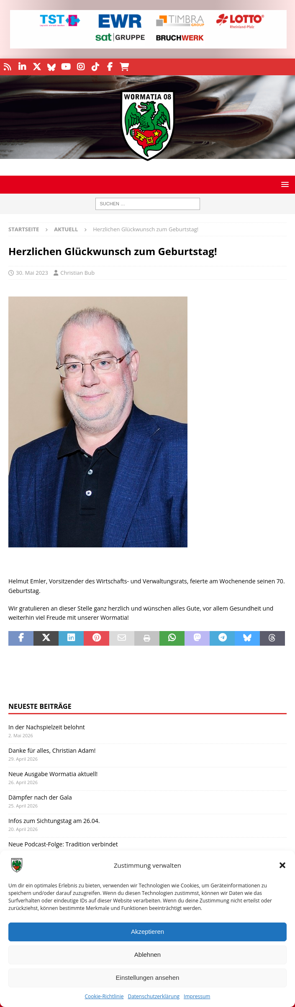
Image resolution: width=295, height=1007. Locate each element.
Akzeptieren (147, 931)
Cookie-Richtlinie (104, 996)
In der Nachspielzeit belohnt (46, 727)
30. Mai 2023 (32, 272)
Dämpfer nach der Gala (40, 797)
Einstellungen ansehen (148, 977)
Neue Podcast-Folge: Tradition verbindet (63, 844)
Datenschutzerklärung (154, 996)
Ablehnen (147, 954)
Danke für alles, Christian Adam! (51, 750)
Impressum (197, 996)
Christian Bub (77, 272)
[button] (282, 865)
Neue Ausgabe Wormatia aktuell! (52, 774)
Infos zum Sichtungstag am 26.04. (54, 821)
